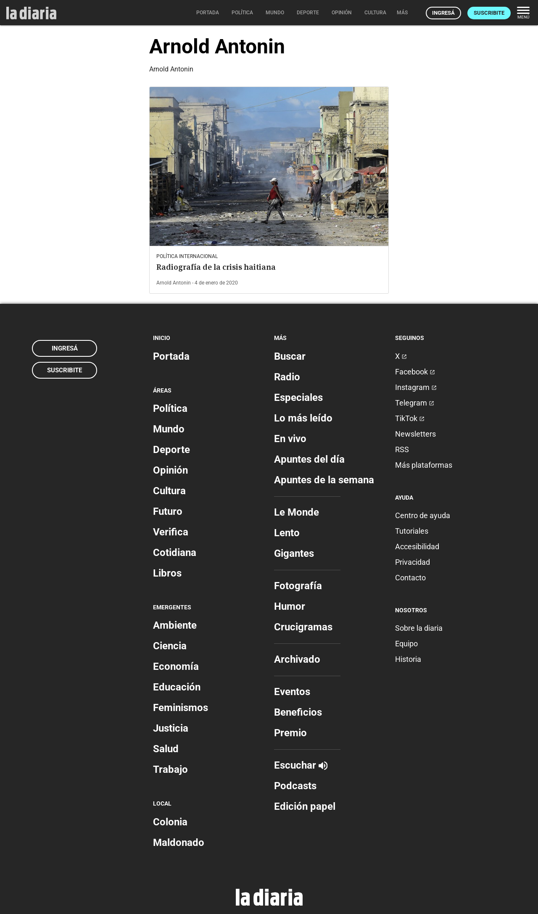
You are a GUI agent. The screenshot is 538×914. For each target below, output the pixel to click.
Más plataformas (423, 465)
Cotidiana (174, 552)
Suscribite (489, 13)
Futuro (167, 511)
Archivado (297, 659)
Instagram (416, 387)
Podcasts (295, 786)
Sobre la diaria (419, 628)
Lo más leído (303, 418)
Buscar (290, 356)
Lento (287, 533)
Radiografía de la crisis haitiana (216, 267)
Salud (166, 749)
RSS (402, 449)
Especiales (298, 397)
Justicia (170, 728)
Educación (176, 687)
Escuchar (300, 765)
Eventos (292, 692)
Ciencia (170, 646)
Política (170, 408)
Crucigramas (303, 627)
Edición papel (304, 806)
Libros (167, 573)
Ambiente (175, 625)
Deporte (171, 450)
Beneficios (298, 712)
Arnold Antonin (173, 283)
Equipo (406, 643)
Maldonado (178, 842)
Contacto (410, 577)
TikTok (410, 418)
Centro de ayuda (422, 515)
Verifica (170, 532)
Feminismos (180, 708)
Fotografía (298, 586)
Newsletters (415, 433)
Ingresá (443, 13)
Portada (171, 356)
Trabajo (170, 769)
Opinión (170, 470)
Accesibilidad (417, 546)
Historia (408, 659)
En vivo (290, 439)
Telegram (414, 402)
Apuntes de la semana (324, 480)
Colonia (170, 822)
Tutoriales (411, 531)
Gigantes (294, 553)
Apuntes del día (309, 459)
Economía (176, 666)
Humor (289, 606)
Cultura (169, 491)
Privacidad (412, 562)
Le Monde (296, 512)
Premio (290, 733)
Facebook (415, 371)
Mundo (169, 429)
